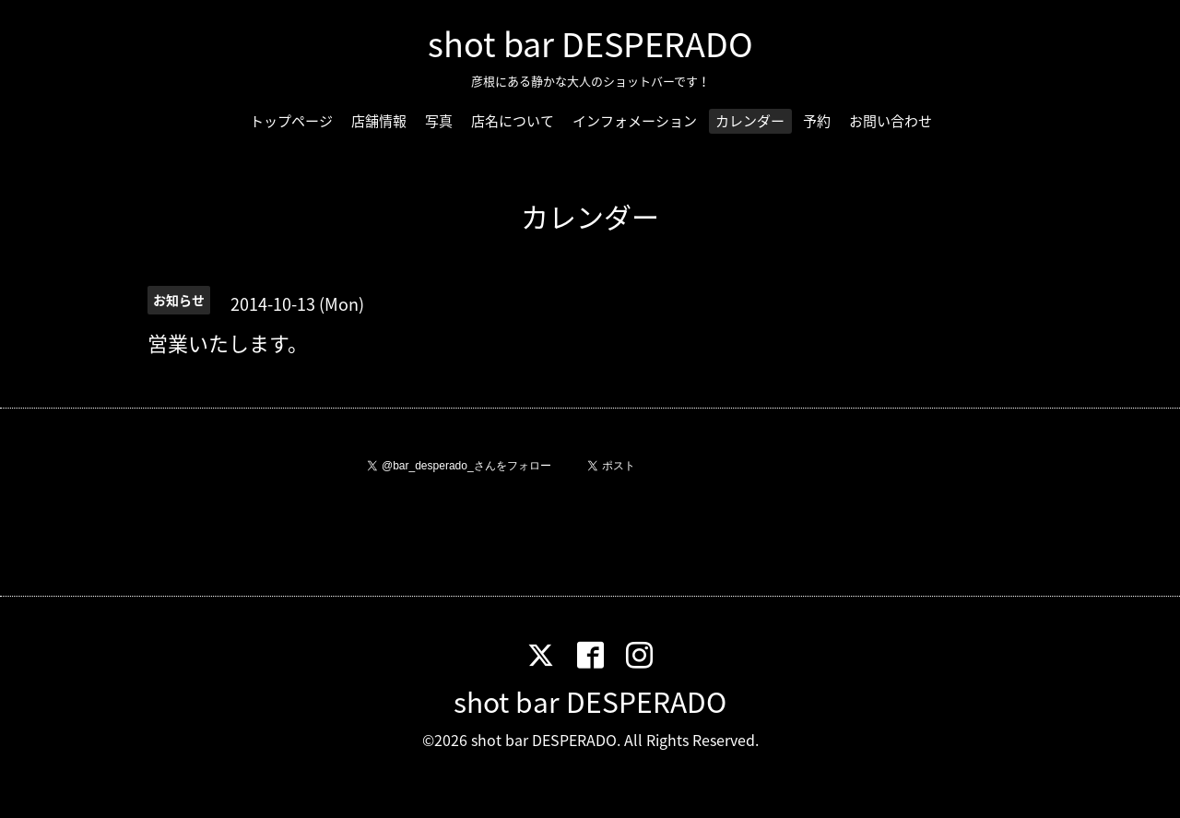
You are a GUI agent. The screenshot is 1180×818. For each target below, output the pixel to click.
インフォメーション (634, 121)
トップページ (291, 121)
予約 (817, 121)
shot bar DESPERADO (590, 43)
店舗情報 (379, 121)
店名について (512, 121)
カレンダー (750, 121)
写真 (439, 121)
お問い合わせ (890, 121)
